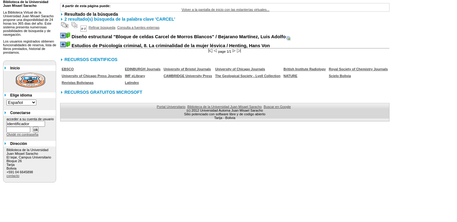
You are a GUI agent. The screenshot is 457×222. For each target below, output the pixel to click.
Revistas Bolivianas (77, 82)
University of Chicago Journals (240, 69)
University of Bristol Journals (187, 69)
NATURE (290, 76)
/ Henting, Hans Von (171, 45)
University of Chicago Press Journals (92, 76)
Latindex (132, 82)
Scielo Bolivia (340, 76)
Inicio (15, 68)
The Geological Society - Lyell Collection (248, 76)
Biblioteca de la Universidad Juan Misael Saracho (224, 107)
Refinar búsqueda (102, 27)
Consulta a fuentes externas (138, 27)
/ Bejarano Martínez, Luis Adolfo (179, 36)
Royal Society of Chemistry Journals (358, 69)
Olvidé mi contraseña (22, 134)
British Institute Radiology (304, 69)
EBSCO (68, 69)
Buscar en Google (277, 107)
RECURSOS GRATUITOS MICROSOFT (103, 92)
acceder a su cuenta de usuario (30, 119)
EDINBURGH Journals (143, 69)
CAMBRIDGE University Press (188, 76)
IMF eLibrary (135, 76)
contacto (12, 176)
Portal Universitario (171, 107)
